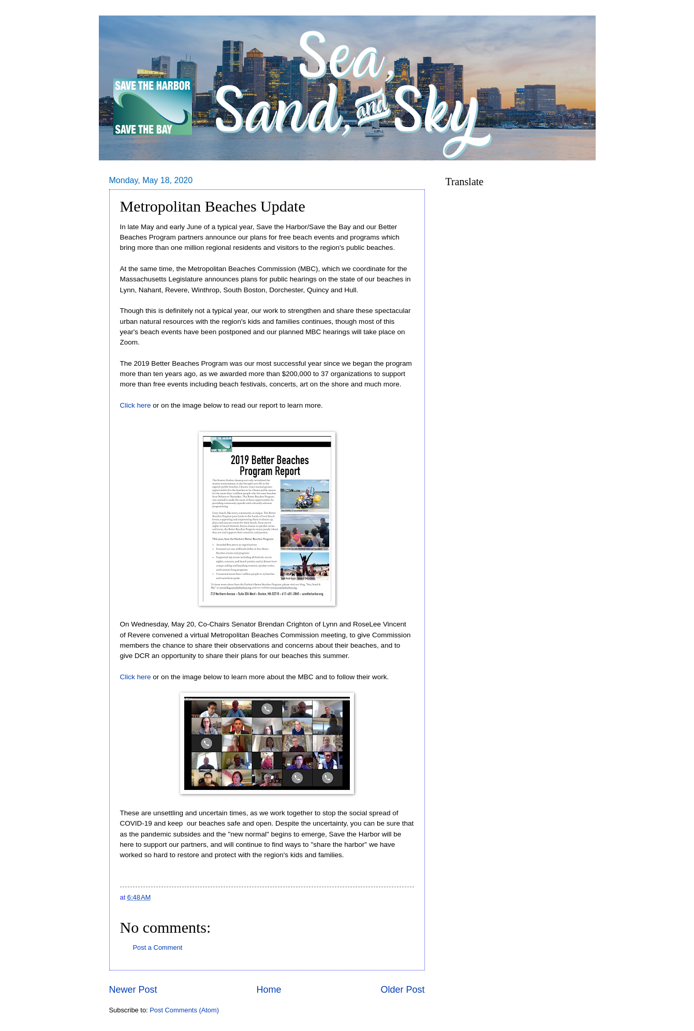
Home (268, 989)
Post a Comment (158, 947)
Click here (136, 405)
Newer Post (133, 989)
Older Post (402, 989)
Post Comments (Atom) (184, 1010)
